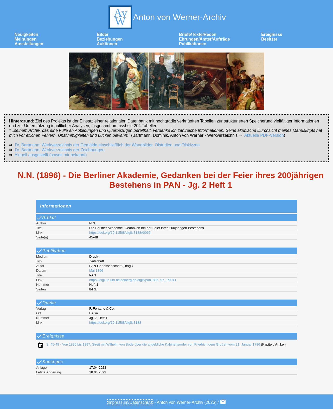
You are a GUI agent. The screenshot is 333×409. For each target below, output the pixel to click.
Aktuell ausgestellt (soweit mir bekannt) (51, 155)
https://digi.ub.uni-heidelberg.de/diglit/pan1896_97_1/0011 (132, 280)
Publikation (51, 251)
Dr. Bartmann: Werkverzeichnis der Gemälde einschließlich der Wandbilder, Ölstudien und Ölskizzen (107, 145)
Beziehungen (110, 39)
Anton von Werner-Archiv (166, 17)
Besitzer (269, 39)
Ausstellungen (29, 44)
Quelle (46, 303)
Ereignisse (271, 34)
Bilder (102, 34)
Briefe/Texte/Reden (197, 34)
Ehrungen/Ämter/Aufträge (204, 39)
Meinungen (25, 39)
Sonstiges (49, 362)
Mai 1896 (96, 270)
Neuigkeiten (26, 34)
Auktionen (107, 44)
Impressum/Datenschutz (130, 402)
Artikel (46, 218)
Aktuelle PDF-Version (264, 135)
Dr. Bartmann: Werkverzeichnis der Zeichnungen (60, 150)
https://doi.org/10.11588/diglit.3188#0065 (120, 233)
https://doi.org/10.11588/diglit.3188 (115, 322)
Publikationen (192, 44)
